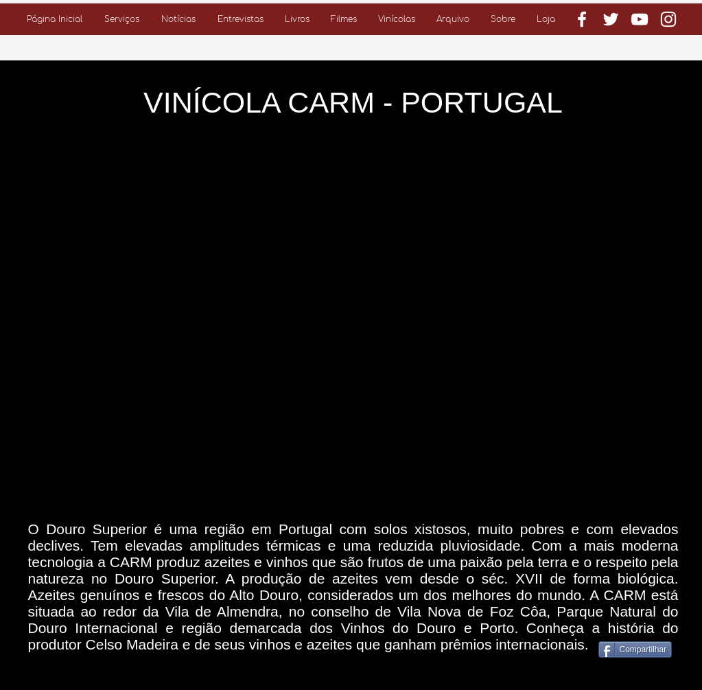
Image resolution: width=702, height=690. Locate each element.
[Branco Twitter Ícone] (610, 19)
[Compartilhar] (635, 649)
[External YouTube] (353, 322)
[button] (121, 19)
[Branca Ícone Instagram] (668, 19)
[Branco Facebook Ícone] (582, 19)
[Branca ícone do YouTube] (639, 19)
